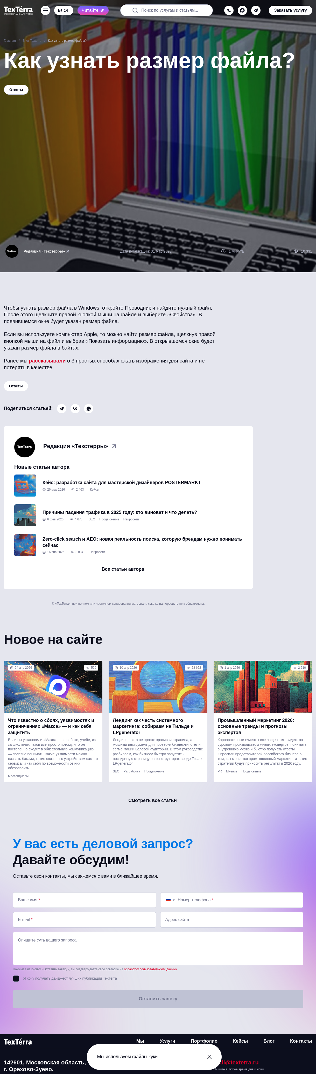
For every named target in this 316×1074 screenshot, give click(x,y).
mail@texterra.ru (236, 1062)
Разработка (132, 771)
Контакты (301, 1041)
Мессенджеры (18, 776)
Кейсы (94, 489)
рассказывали (47, 361)
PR (220, 771)
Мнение (231, 771)
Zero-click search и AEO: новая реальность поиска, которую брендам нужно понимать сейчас (142, 542)
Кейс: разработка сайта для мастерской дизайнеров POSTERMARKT (122, 482)
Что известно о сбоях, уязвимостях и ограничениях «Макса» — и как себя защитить (51, 726)
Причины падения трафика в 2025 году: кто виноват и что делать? (120, 512)
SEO (92, 519)
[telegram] (256, 10)
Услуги (167, 1041)
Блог (269, 1041)
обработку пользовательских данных (150, 969)
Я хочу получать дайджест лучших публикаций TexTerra (70, 978)
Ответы (16, 386)
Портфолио (204, 1041)
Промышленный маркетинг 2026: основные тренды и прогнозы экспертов (256, 726)
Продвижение (109, 519)
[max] (242, 10)
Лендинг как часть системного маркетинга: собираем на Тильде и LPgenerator (153, 726)
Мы (140, 1041)
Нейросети (131, 519)
